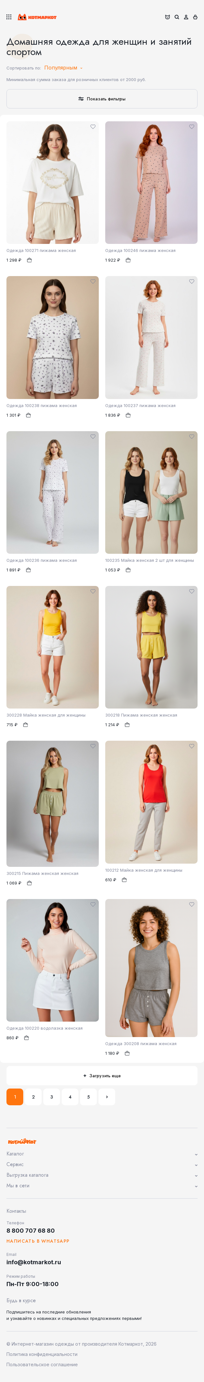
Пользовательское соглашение (42, 1364)
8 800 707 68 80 (30, 1230)
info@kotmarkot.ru (33, 1262)
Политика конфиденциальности (41, 1354)
